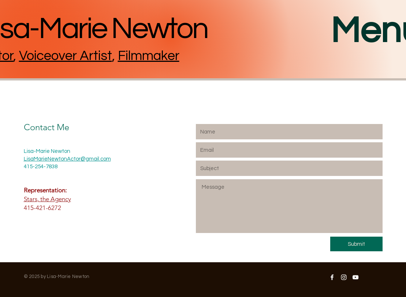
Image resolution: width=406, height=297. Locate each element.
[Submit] (356, 244)
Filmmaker (148, 56)
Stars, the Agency (47, 199)
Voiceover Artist (65, 56)
